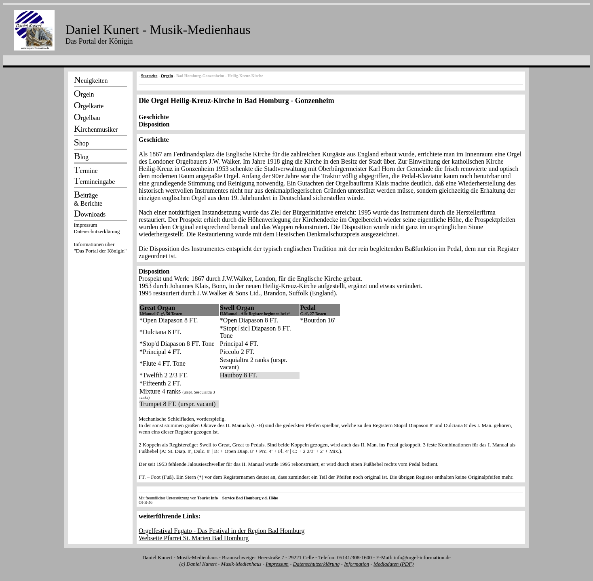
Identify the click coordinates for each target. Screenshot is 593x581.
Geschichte (154, 117)
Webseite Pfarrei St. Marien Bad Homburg (194, 538)
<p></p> (100, 239)
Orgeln (167, 76)
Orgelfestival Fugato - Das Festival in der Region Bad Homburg (221, 530)
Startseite (149, 76)
